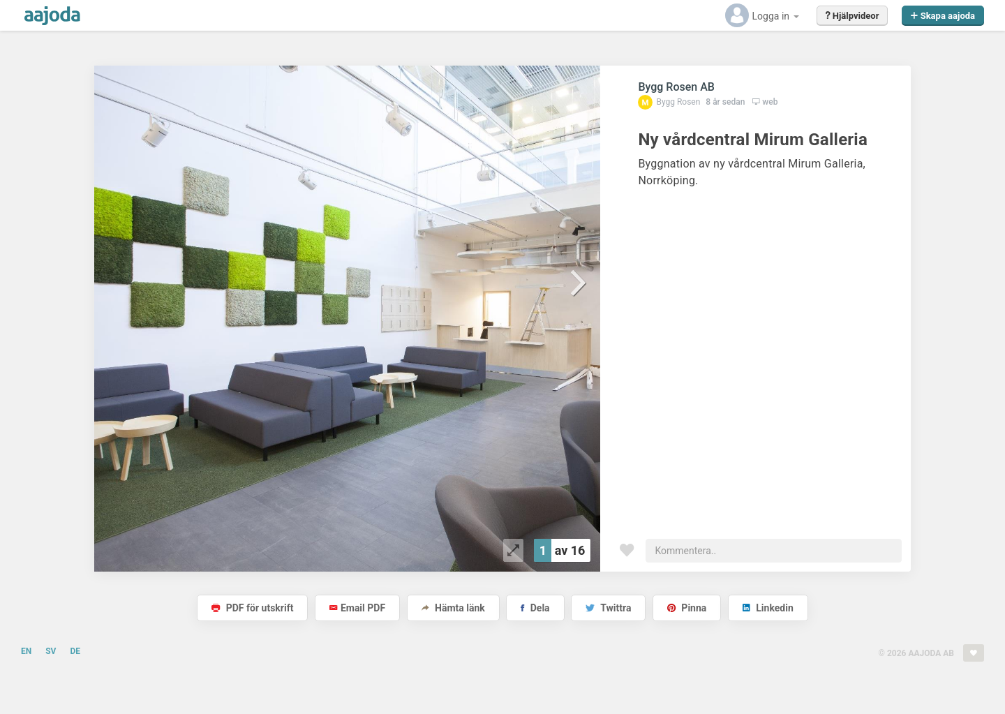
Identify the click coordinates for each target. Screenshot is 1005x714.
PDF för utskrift (252, 607)
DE (75, 651)
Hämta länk (453, 607)
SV (50, 651)
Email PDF (357, 607)
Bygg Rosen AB (676, 87)
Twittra (608, 607)
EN (26, 651)
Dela (535, 607)
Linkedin (768, 607)
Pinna (686, 607)
